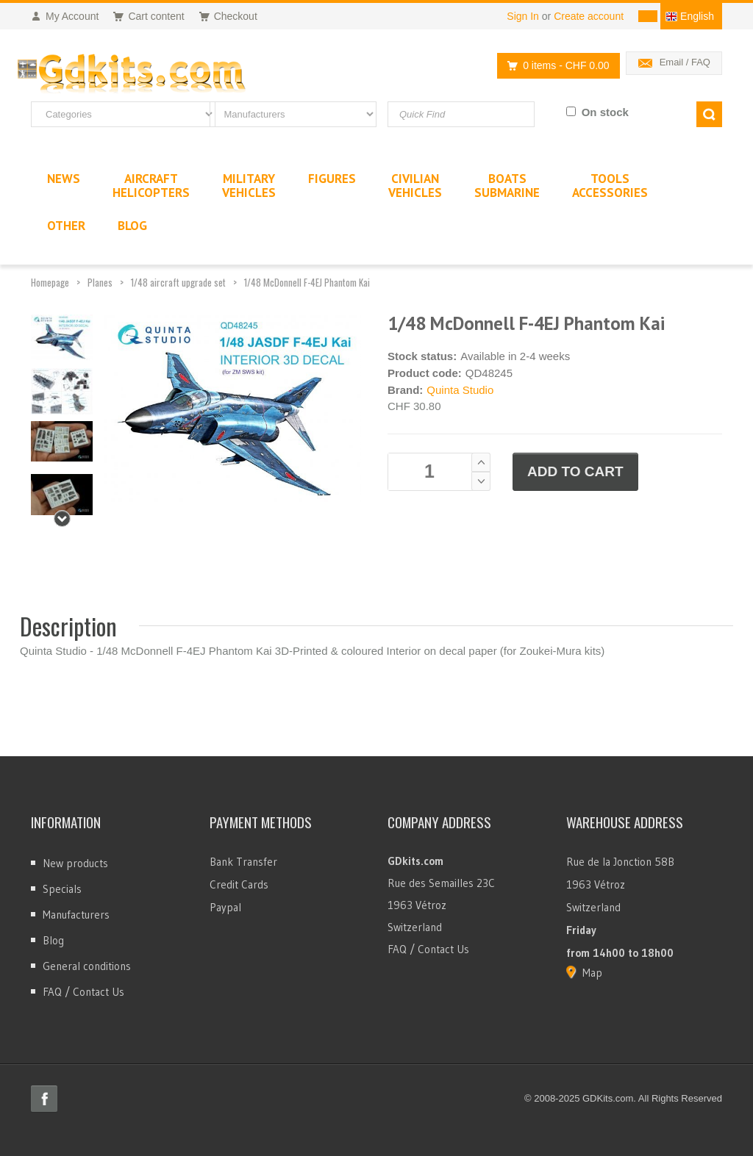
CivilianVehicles (415, 185)
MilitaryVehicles (249, 185)
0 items (554, 66)
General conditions (87, 966)
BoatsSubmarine (507, 185)
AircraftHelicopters (151, 185)
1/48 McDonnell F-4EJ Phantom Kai (307, 282)
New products (75, 863)
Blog (53, 940)
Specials (62, 889)
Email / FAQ (685, 62)
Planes (100, 282)
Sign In (523, 16)
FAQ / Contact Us (83, 992)
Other (66, 226)
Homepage (50, 282)
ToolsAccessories (610, 185)
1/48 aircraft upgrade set (178, 282)
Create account (589, 16)
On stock (605, 112)
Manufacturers (76, 915)
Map (592, 973)
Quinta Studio (460, 390)
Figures (332, 178)
